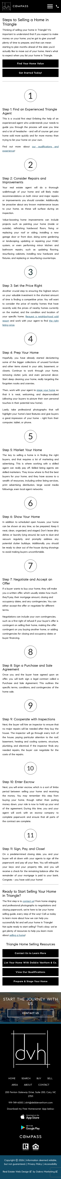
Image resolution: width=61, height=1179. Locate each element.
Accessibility (50, 1164)
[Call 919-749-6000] (57, 6)
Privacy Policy (35, 1164)
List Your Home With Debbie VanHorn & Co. (30, 962)
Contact (43, 1084)
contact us (28, 901)
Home (11, 1078)
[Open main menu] (50, 6)
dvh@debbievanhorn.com (39, 1102)
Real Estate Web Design (17, 1171)
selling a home (17, 935)
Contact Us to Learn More (30, 953)
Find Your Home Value (30, 63)
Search (26, 1078)
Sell (50, 1078)
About (28, 1084)
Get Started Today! (30, 72)
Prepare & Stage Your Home (31, 981)
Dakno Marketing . (47, 1171)
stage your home (46, 390)
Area (15, 1084)
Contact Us (30, 1013)
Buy (39, 1078)
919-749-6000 (16, 1102)
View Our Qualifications (30, 972)
